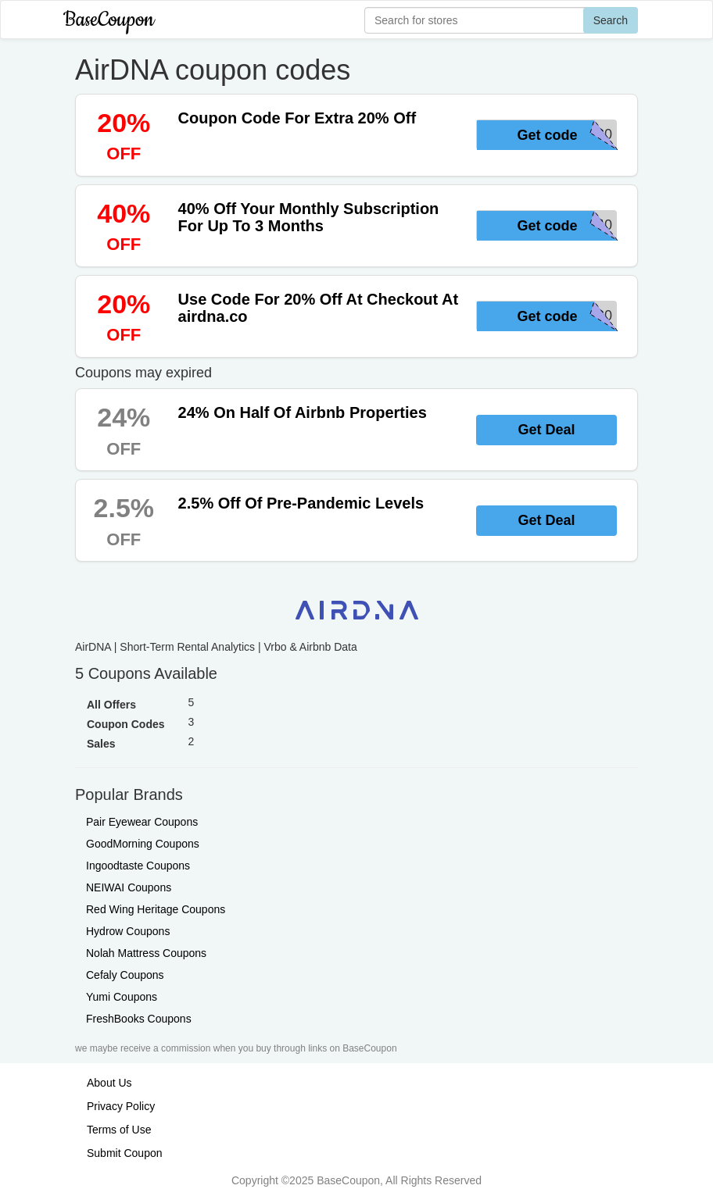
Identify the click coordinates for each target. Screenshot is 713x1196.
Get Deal (546, 429)
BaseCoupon (108, 20)
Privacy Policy (121, 1106)
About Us (109, 1082)
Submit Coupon (125, 1153)
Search (610, 20)
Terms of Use (119, 1129)
